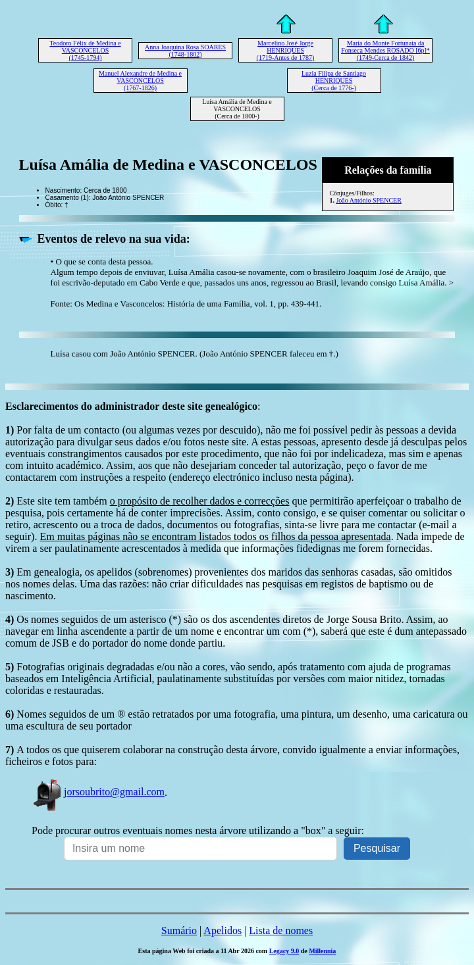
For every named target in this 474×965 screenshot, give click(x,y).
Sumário (179, 930)
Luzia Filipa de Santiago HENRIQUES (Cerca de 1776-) (334, 80)
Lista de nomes (281, 930)
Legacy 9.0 (284, 950)
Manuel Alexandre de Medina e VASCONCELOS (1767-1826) (140, 80)
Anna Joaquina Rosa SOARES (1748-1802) (185, 50)
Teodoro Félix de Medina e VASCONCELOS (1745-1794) (84, 50)
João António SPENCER (368, 200)
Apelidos (222, 930)
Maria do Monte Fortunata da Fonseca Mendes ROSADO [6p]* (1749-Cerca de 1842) (385, 50)
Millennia (322, 950)
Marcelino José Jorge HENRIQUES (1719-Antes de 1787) (286, 50)
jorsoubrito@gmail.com (98, 791)
